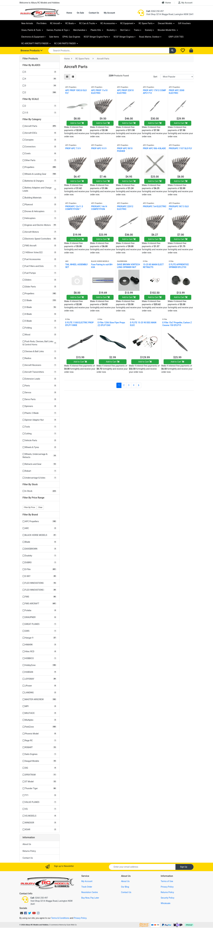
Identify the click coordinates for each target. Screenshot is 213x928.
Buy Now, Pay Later (90, 898)
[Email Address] (142, 867)
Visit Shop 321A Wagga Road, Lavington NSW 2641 (170, 14)
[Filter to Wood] (40, 334)
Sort (155, 76)
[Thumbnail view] (67, 76)
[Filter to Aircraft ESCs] (40, 132)
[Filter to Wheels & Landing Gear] (40, 174)
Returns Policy (29, 851)
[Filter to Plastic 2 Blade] (40, 413)
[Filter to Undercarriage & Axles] (40, 477)
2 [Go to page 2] (123, 385)
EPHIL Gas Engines (71, 37)
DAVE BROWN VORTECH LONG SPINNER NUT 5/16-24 (128, 267)
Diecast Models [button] (165, 23)
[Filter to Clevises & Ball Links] (40, 351)
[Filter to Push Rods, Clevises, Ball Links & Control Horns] (40, 343)
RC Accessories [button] (107, 23)
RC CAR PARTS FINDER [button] (65, 43)
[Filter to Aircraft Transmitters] (40, 372)
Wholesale (165, 903)
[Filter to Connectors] (40, 146)
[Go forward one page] (138, 385)
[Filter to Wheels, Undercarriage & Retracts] (40, 456)
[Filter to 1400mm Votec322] (40, 252)
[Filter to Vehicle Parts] (40, 440)
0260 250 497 (155, 11)
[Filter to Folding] (40, 327)
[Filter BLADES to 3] (40, 85)
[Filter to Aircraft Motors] (40, 231)
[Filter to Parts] (40, 385)
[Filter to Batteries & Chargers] (40, 180)
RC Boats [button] (69, 23)
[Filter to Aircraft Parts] (40, 126)
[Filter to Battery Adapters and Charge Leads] (40, 189)
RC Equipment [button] (126, 23)
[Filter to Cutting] (40, 433)
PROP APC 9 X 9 (98, 148)
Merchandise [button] (79, 30)
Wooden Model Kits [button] (166, 30)
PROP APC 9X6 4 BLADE (154, 148)
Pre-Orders (41, 23)
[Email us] (21, 913)
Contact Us (94, 13)
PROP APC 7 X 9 (73, 148)
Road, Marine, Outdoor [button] (149, 37)
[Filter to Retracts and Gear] (40, 464)
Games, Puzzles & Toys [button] (57, 30)
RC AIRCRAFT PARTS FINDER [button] (35, 43)
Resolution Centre (89, 892)
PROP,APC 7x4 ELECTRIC (154, 206)
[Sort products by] (177, 76)
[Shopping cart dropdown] (191, 50)
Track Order (86, 887)
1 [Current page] (119, 385)
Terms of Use (167, 881)
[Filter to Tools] (40, 426)
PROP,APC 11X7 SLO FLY (180, 148)
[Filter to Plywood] (40, 204)
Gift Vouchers (184, 23)
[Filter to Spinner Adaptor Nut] (40, 419)
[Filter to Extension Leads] (40, 378)
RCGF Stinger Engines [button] (124, 37)
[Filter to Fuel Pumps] (40, 273)
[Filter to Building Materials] (40, 197)
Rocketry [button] (111, 30)
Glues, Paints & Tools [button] (31, 30)
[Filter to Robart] (40, 470)
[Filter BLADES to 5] (40, 71)
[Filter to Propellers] (40, 167)
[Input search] (108, 50)
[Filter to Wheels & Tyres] (40, 447)
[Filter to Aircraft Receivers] (40, 365)
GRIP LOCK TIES (176, 37)
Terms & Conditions (60, 918)
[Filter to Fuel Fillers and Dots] (40, 266)
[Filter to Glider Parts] (40, 286)
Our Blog (125, 887)
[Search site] (172, 50)
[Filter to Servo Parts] (40, 399)
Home (166, 2)
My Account (185, 2)
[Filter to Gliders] (40, 279)
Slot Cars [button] (124, 30)
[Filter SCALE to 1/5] (40, 112)
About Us (27, 844)
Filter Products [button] (30, 58)
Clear (40, 507)
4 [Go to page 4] (133, 385)
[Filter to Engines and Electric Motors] (40, 225)
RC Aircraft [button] (55, 23)
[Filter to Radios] (40, 358)
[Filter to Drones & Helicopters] (40, 211)
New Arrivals (27, 23)
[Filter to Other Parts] (40, 160)
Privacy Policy (167, 887)
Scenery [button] (148, 30)
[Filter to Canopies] (40, 139)
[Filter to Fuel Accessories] (40, 259)
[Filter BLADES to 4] (40, 78)
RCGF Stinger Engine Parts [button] (96, 37)
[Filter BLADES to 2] (40, 92)
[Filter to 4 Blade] (40, 314)
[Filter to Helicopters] (40, 218)
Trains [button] (136, 30)
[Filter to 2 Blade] (40, 300)
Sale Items (54, 37)
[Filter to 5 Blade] (40, 320)
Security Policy (167, 898)
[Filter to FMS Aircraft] (40, 245)
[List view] (73, 76)
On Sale (80, 13)
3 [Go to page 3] (128, 385)
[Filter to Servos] (40, 392)
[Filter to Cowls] (40, 153)
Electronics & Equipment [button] (32, 37)
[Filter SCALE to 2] (40, 105)
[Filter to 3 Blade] (40, 307)
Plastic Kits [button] (95, 30)
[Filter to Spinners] (40, 406)
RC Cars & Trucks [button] (87, 23)
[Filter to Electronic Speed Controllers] (40, 238)
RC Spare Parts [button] (146, 23)
